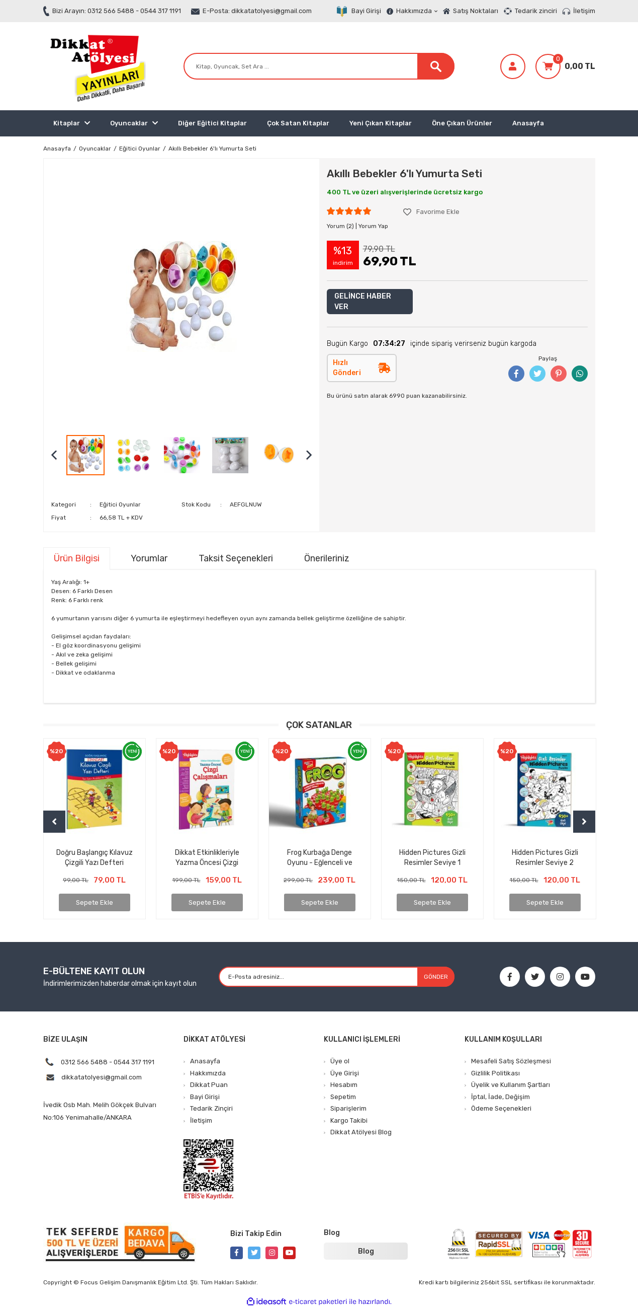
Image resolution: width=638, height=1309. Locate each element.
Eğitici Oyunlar (120, 504)
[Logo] (96, 65)
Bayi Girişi (366, 11)
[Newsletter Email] (336, 977)
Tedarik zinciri (536, 11)
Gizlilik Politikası (495, 1073)
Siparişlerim (348, 1108)
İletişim (584, 11)
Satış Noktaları (475, 11)
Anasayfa (528, 123)
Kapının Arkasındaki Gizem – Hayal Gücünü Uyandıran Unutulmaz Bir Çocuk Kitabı (320, 857)
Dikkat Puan (209, 1084)
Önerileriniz (326, 558)
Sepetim (343, 1097)
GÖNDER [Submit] (436, 976)
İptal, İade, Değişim (500, 1097)
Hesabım (343, 1084)
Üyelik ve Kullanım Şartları (510, 1084)
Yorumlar (149, 558)
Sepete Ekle (94, 902)
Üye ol (339, 1061)
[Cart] (565, 66)
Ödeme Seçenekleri (501, 1108)
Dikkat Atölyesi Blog (361, 1132)
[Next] (584, 822)
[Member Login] (512, 66)
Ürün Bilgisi (77, 558)
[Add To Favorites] (431, 212)
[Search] (319, 66)
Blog (366, 1251)
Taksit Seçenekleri (236, 558)
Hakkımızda (416, 11)
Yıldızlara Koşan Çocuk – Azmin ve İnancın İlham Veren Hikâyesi (207, 857)
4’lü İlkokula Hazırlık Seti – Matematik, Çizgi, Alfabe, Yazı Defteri (432, 857)
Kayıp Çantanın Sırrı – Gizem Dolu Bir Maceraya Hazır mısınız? (94, 857)
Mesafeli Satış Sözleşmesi (511, 1061)
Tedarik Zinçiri (211, 1108)
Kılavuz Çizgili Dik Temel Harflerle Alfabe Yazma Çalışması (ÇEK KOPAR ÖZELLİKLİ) (545, 857)
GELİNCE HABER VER (362, 301)
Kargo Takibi (349, 1120)
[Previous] (54, 822)
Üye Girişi (344, 1073)
